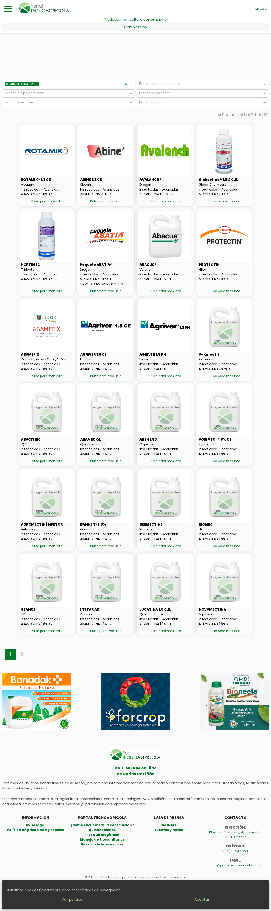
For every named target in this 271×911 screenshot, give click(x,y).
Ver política (116, 895)
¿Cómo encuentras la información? (102, 825)
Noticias (169, 825)
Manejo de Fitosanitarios (102, 839)
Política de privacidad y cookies (35, 830)
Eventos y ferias (169, 830)
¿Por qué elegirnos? (102, 834)
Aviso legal (36, 825)
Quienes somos (102, 830)
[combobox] (82, 84)
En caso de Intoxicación (102, 844)
